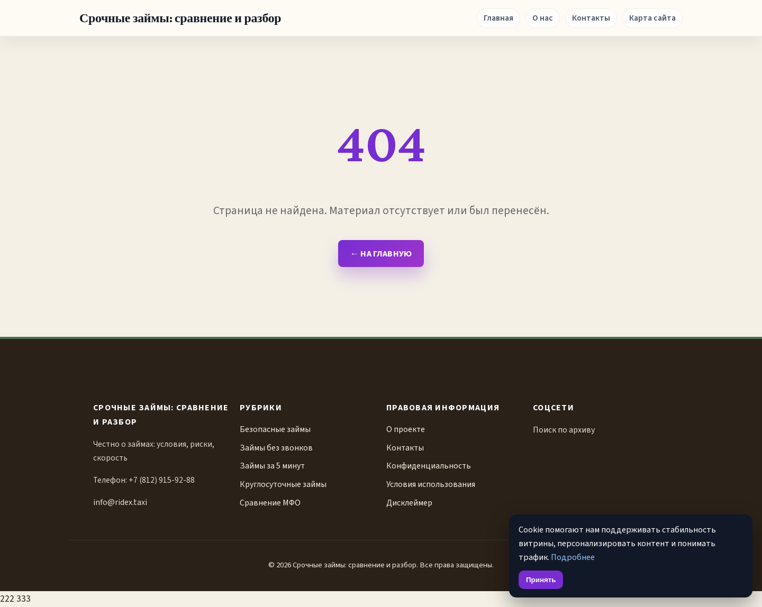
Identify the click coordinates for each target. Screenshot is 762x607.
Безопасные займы (275, 429)
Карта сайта (652, 18)
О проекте (405, 429)
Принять (541, 580)
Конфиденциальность (428, 466)
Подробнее (573, 557)
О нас (542, 18)
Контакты (591, 18)
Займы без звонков (276, 448)
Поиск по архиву (564, 430)
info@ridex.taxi (120, 502)
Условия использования (430, 484)
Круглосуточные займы (283, 484)
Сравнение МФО (270, 503)
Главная (498, 18)
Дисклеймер (409, 503)
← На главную (381, 253)
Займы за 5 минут (272, 466)
